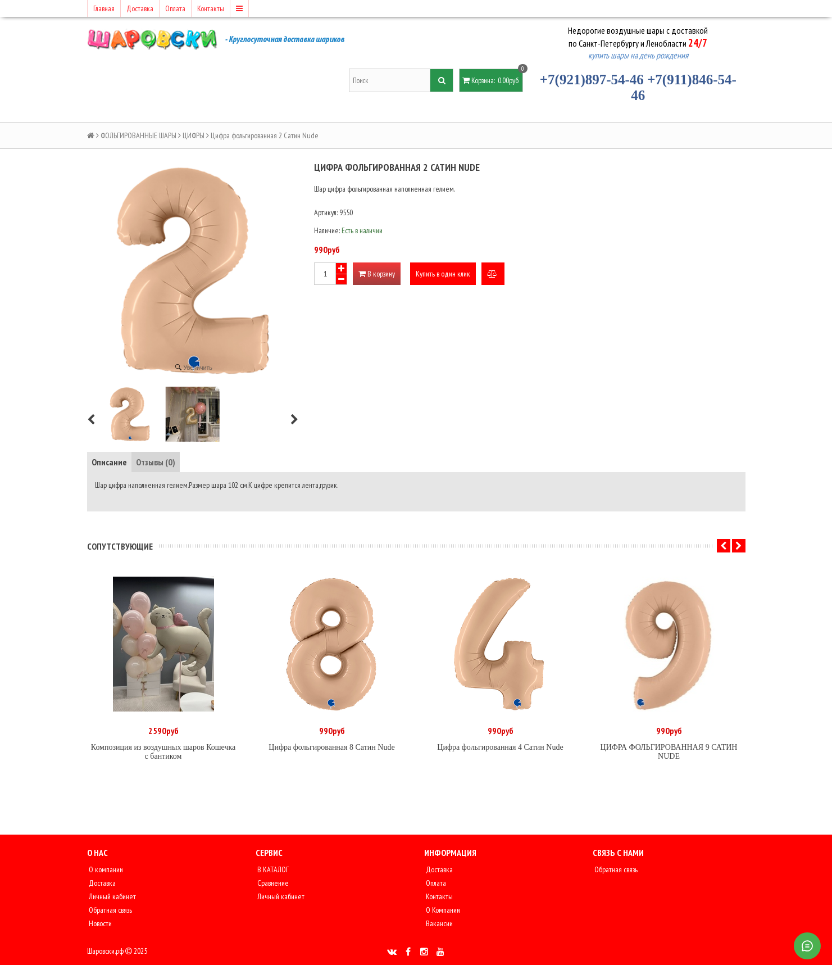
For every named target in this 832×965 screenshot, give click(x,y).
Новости (99, 923)
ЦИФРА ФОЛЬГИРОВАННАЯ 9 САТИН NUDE (669, 751)
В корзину (376, 274)
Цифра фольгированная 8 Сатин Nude (331, 747)
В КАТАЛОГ (272, 869)
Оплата (175, 8)
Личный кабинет (111, 896)
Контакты (210, 8)
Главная (104, 8)
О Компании (442, 910)
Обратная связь (109, 910)
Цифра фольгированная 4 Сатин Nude (500, 747)
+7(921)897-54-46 (592, 79)
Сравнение (272, 883)
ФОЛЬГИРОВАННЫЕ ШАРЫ (138, 135)
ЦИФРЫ (193, 135)
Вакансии (438, 923)
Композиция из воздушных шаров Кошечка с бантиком (163, 751)
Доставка (139, 8)
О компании (105, 869)
